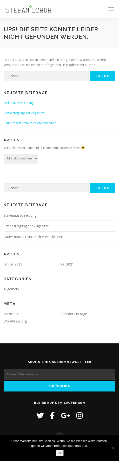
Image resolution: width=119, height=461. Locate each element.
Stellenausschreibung (18, 103)
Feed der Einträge (73, 313)
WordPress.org (15, 321)
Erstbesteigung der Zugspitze (24, 113)
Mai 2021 (67, 264)
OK (60, 453)
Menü (111, 9)
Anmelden (11, 313)
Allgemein (11, 289)
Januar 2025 (13, 264)
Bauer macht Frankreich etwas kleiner (30, 123)
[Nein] (113, 448)
